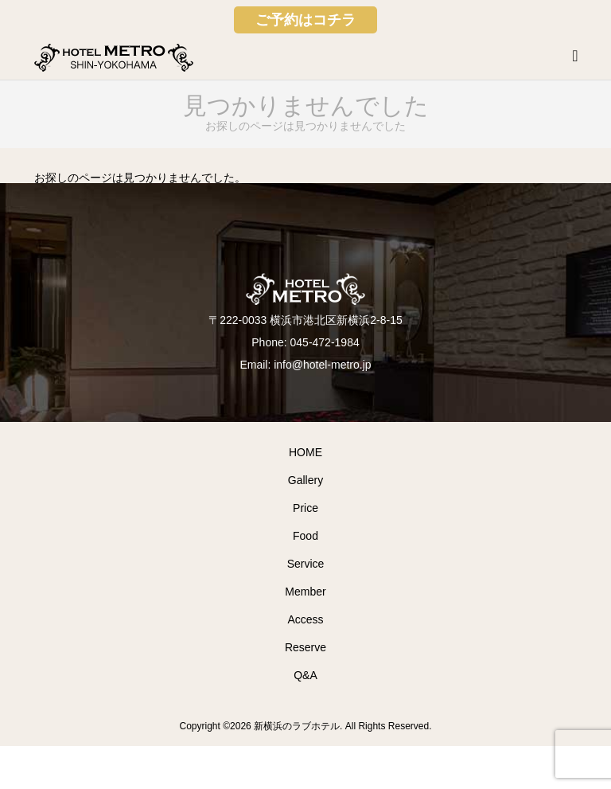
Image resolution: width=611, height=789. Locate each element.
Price (305, 508)
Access (305, 619)
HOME (305, 452)
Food (305, 535)
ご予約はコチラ (305, 20)
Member (305, 591)
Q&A (305, 675)
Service (306, 563)
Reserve (305, 647)
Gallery (305, 480)
